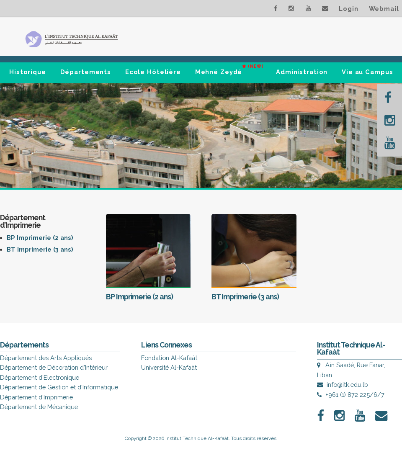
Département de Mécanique (39, 406)
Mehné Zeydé (229, 68)
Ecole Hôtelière (153, 71)
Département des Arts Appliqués (46, 357)
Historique (27, 71)
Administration (301, 71)
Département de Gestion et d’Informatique (59, 387)
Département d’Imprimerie (36, 397)
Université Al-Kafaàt (169, 367)
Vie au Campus (367, 71)
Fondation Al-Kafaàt (169, 357)
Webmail (384, 8)
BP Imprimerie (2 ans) (40, 237)
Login (348, 8)
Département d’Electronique (39, 377)
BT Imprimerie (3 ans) (40, 249)
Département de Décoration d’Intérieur (54, 367)
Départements (85, 71)
